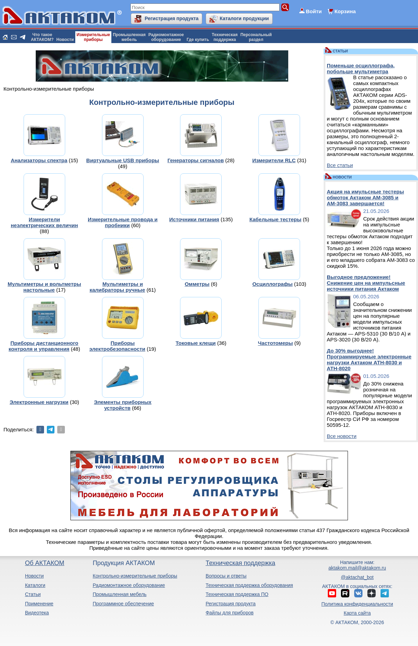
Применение (39, 603)
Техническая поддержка (240, 563)
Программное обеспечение (123, 603)
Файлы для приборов (230, 612)
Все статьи (340, 165)
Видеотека (37, 612)
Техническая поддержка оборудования (249, 585)
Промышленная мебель (119, 594)
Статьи (33, 594)
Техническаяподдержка (225, 37)
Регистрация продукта (171, 18)
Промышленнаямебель (129, 37)
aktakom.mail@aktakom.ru (357, 568)
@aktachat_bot (357, 577)
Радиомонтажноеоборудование (166, 37)
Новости (65, 39)
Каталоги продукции (244, 18)
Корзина (345, 11)
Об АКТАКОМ (44, 563)
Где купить (198, 39)
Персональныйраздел (256, 37)
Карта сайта (357, 613)
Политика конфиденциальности (357, 604)
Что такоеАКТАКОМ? (42, 37)
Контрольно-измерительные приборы (135, 576)
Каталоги (35, 585)
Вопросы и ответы (226, 576)
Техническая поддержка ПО (237, 594)
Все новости (342, 436)
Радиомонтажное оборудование (129, 585)
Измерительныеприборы (93, 37)
